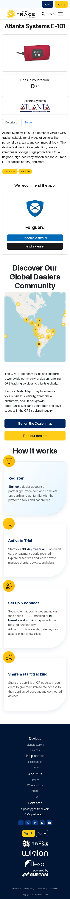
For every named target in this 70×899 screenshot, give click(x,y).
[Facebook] (21, 822)
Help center (35, 761)
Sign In (48, 4)
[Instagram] (42, 822)
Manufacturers (35, 744)
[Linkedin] (35, 822)
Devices (35, 750)
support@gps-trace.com (35, 808)
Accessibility (54, 888)
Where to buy (35, 785)
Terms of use (16, 888)
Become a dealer (35, 238)
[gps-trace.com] (21, 13)
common (10, 171)
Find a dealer (35, 246)
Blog (35, 796)
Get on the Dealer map (35, 423)
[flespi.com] (35, 862)
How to (35, 779)
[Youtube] (49, 822)
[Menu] (60, 14)
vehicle (25, 171)
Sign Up (61, 4)
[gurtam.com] (35, 853)
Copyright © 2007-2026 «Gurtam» (35, 894)
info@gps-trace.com (35, 814)
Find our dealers (35, 436)
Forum (35, 767)
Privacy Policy (29, 888)
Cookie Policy (42, 888)
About (35, 790)
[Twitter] (28, 822)
